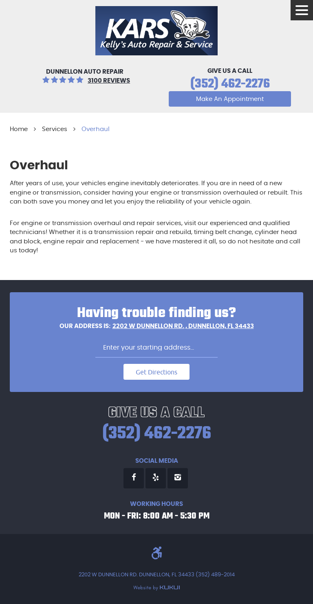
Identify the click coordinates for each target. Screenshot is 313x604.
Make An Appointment (230, 99)
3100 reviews (109, 81)
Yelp (155, 478)
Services (54, 129)
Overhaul (96, 129)
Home (19, 129)
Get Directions (156, 372)
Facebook (133, 478)
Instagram (178, 478)
